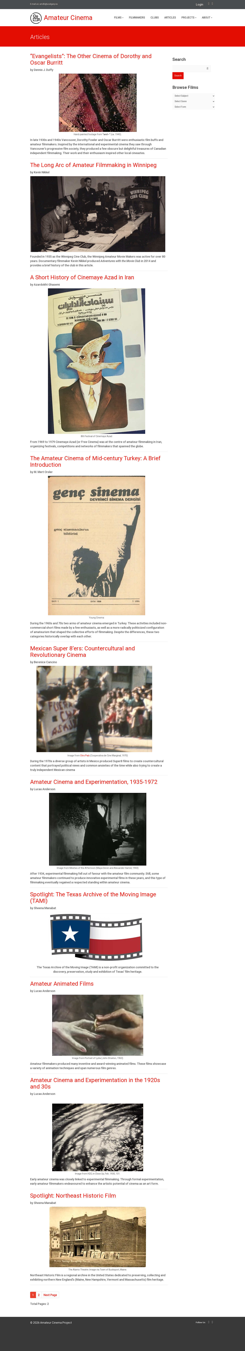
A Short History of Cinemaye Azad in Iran (82, 277)
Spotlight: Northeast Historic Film (73, 1195)
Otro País (85, 755)
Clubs (155, 17)
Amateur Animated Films (62, 983)
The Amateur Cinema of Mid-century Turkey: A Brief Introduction (95, 461)
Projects (188, 17)
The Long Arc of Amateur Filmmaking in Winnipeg (93, 165)
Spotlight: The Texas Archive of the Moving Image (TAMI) (93, 897)
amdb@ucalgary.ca (49, 4)
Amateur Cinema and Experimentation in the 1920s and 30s (95, 1083)
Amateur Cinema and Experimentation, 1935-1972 (93, 782)
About (207, 17)
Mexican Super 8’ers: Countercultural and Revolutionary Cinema (82, 651)
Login (199, 4)
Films (118, 17)
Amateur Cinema (61, 18)
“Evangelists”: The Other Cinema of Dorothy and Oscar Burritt (91, 59)
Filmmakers (137, 17)
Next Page (50, 1295)
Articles (170, 17)
